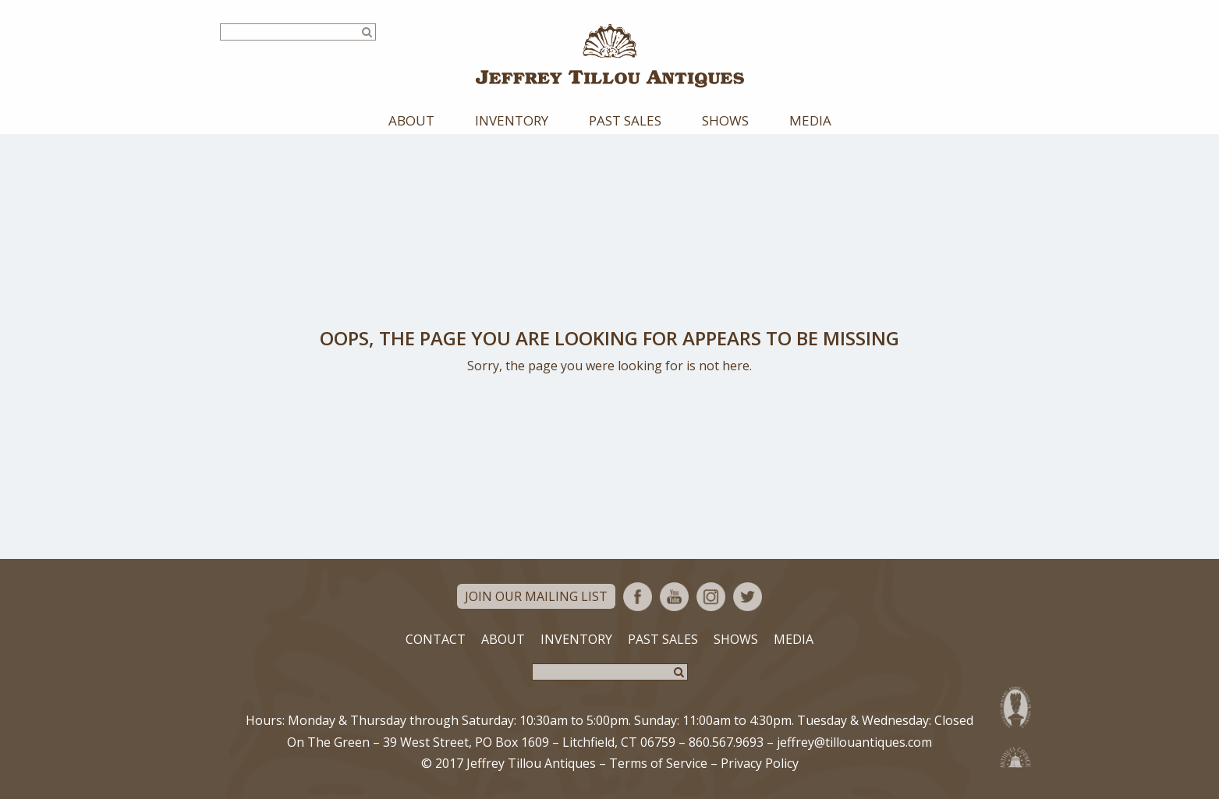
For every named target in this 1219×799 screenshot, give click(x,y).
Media (810, 120)
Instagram (710, 596)
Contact (436, 639)
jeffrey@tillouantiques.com (854, 742)
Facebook (637, 596)
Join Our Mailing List (536, 596)
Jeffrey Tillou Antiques (610, 55)
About (411, 120)
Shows (725, 120)
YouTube (674, 596)
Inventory (511, 120)
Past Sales (625, 120)
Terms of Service (658, 763)
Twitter (747, 596)
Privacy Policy (760, 763)
